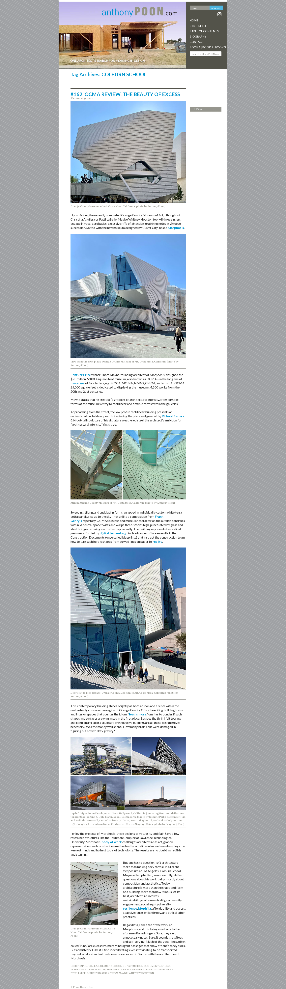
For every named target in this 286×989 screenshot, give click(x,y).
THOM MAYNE (119, 973)
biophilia (144, 908)
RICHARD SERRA (99, 973)
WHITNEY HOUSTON (141, 973)
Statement (198, 25)
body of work (112, 842)
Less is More (97, 969)
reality (157, 541)
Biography (198, 36)
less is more (137, 714)
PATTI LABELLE (79, 973)
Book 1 (195, 47)
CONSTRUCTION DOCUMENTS (141, 966)
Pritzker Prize (81, 375)
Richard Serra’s (173, 416)
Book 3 (220, 47)
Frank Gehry (79, 969)
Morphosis (176, 227)
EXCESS (165, 966)
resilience (130, 908)
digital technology (113, 533)
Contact (197, 41)
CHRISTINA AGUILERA (84, 966)
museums (78, 383)
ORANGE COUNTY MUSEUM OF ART (153, 969)
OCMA (127, 969)
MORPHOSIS (114, 969)
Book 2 (207, 47)
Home (194, 20)
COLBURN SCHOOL (110, 966)
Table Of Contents (204, 31)
